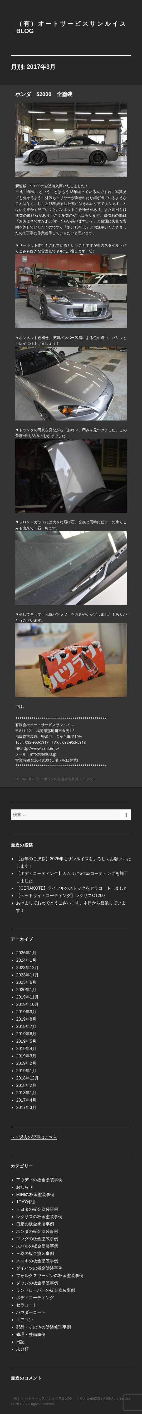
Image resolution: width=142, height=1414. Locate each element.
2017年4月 (26, 1100)
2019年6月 (26, 1034)
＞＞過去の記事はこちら (34, 1137)
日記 (20, 1342)
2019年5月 (26, 1041)
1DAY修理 (25, 1202)
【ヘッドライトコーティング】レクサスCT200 (60, 895)
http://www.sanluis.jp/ (40, 748)
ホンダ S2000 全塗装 (43, 94)
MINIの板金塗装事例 (35, 1194)
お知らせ (24, 1187)
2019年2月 (26, 1063)
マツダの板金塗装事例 (37, 1238)
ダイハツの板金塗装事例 (39, 1268)
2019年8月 (26, 1019)
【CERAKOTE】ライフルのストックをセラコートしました (72, 888)
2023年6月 (26, 982)
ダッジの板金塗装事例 (37, 1283)
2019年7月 (26, 1026)
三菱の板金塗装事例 (35, 1253)
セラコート (26, 1305)
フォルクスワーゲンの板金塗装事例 (50, 1275)
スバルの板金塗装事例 (37, 1246)
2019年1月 (26, 1070)
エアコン (24, 1319)
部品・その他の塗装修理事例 (43, 1327)
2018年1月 (26, 1093)
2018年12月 (27, 1078)
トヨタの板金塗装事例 (37, 1209)
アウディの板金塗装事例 (39, 1180)
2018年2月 (26, 1085)
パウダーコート (31, 1312)
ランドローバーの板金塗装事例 (45, 1290)
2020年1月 (26, 989)
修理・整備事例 (31, 1334)
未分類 (22, 1349)
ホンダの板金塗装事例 (61, 779)
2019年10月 (27, 1004)
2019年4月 (26, 1048)
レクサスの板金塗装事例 (39, 1216)
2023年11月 (27, 975)
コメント (89, 779)
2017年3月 (26, 1107)
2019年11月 (27, 997)
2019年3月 (26, 1056)
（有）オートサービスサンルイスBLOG (41, 1398)
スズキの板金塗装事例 (37, 1261)
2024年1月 (26, 960)
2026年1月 (26, 953)
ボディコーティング (35, 1297)
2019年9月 (26, 1012)
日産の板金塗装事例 (35, 1224)
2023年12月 (27, 967)
